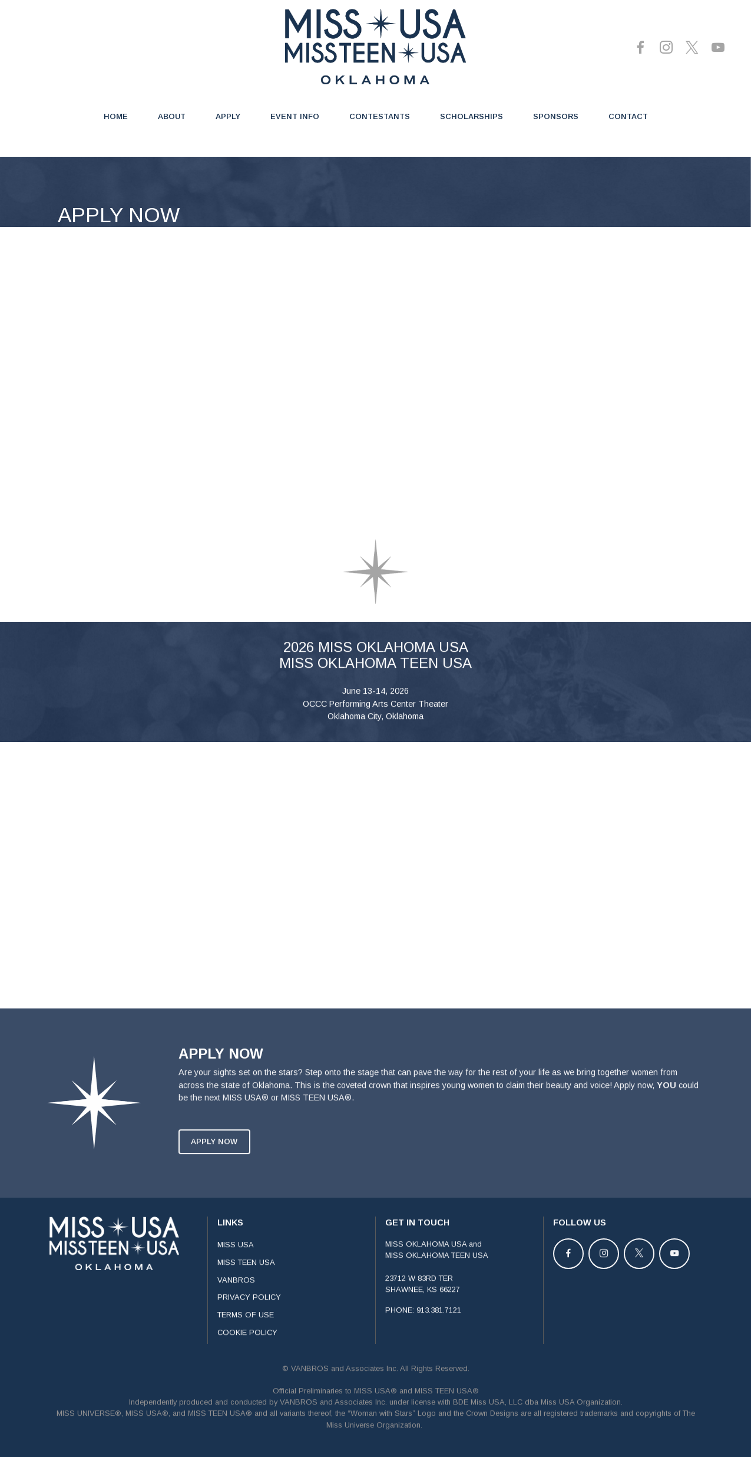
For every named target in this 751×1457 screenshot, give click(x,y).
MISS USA (235, 1313)
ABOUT (172, 116)
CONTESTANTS (379, 116)
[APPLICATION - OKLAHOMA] (371, 374)
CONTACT (628, 116)
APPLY (228, 116)
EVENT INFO (294, 116)
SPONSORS (555, 116)
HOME (116, 116)
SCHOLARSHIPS (471, 116)
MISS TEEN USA (246, 1331)
